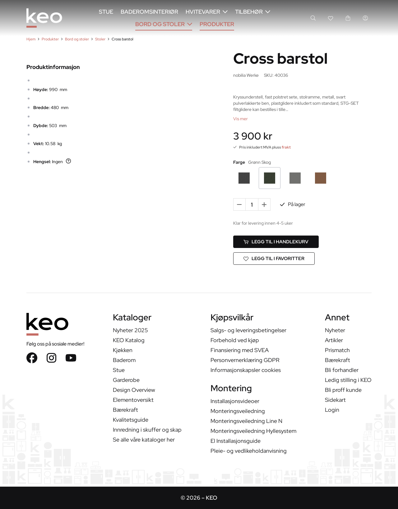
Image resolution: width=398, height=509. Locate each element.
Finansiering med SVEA (240, 350)
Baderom (124, 360)
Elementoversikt (133, 399)
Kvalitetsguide (130, 419)
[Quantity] (252, 204)
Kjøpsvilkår (232, 318)
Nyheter (335, 330)
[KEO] (44, 18)
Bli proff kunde (343, 389)
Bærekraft (125, 409)
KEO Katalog (129, 340)
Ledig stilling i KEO (348, 379)
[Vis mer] (240, 119)
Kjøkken (122, 350)
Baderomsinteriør (149, 11)
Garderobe (126, 379)
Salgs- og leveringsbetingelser (248, 330)
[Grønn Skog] (269, 178)
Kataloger (132, 318)
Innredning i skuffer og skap (147, 429)
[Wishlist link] (330, 18)
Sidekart (335, 399)
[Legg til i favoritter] (274, 258)
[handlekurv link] (348, 18)
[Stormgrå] (244, 178)
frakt (286, 147)
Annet (337, 318)
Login (332, 409)
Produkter (217, 24)
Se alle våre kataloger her (144, 439)
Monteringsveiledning (238, 411)
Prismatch (337, 350)
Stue (106, 11)
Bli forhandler (342, 370)
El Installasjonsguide (236, 440)
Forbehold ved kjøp (235, 340)
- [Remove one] (239, 204)
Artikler (334, 340)
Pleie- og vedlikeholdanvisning (249, 450)
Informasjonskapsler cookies (246, 370)
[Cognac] (320, 178)
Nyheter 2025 (130, 330)
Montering (231, 389)
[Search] (313, 18)
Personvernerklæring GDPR (245, 360)
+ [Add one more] (264, 204)
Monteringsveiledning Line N (246, 420)
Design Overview (134, 389)
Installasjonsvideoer (235, 401)
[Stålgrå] (295, 178)
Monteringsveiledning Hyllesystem (253, 430)
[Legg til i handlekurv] (276, 242)
